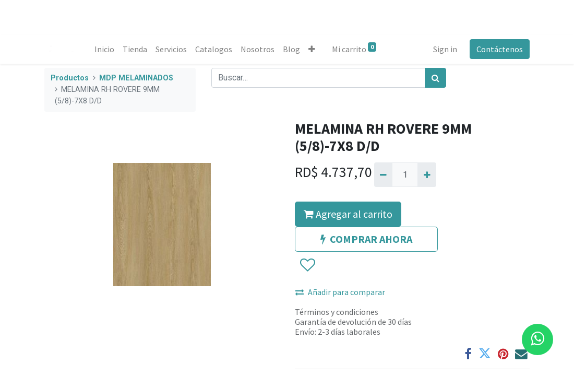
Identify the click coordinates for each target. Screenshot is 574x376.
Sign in (445, 49)
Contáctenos (499, 49)
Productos (70, 78)
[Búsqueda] (435, 78)
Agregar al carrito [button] (348, 213)
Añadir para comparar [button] (340, 292)
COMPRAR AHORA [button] (366, 238)
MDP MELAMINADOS (136, 78)
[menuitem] (104, 49)
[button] (311, 49)
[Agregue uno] (426, 174)
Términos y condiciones (336, 312)
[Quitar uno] (383, 174)
